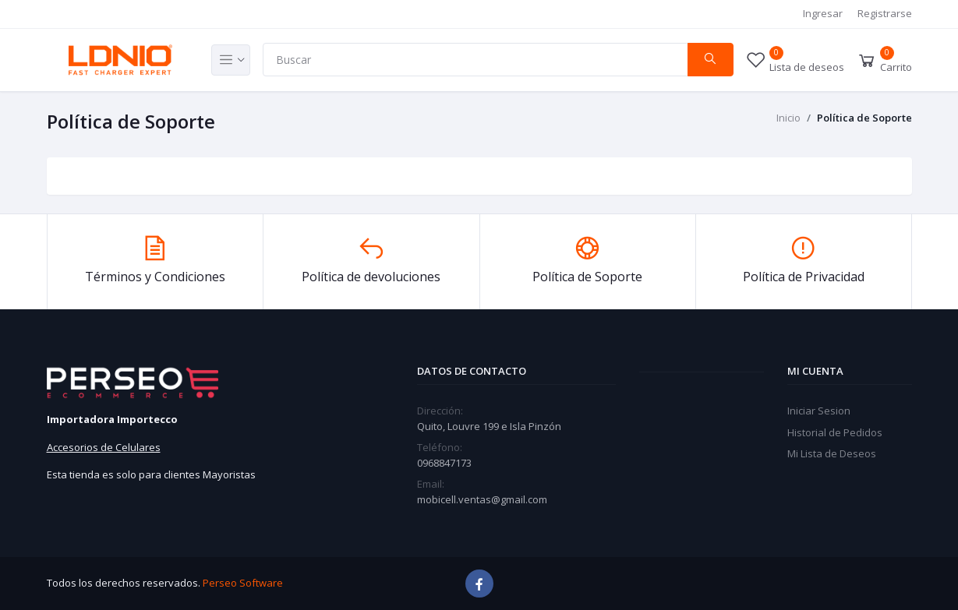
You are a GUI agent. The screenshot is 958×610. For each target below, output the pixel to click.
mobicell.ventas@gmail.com (482, 499)
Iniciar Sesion (818, 411)
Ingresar (823, 13)
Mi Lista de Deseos (831, 453)
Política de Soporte (864, 118)
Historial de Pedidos (834, 432)
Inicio (788, 118)
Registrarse (884, 13)
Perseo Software (243, 583)
